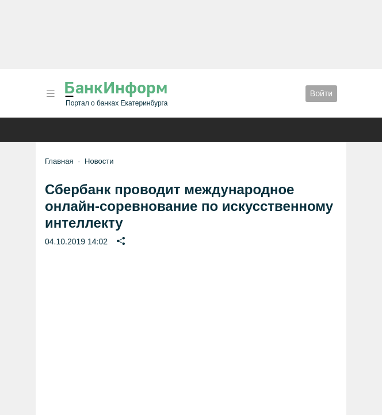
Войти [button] (321, 93)
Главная (59, 161)
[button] (50, 94)
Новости (99, 161)
